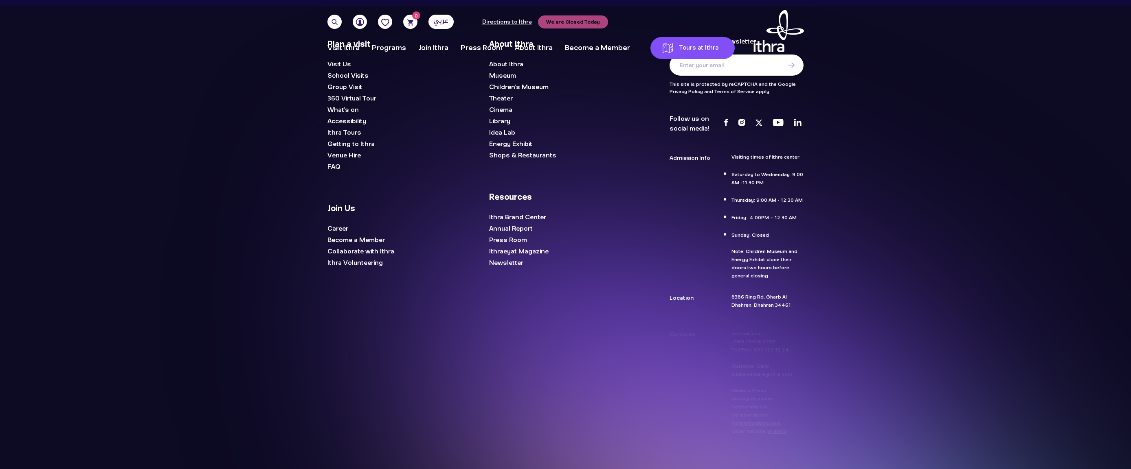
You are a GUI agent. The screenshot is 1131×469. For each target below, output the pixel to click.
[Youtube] (778, 123)
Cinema (500, 110)
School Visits (348, 75)
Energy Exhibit (510, 144)
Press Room (482, 48)
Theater (501, 98)
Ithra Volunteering (355, 262)
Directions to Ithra (507, 22)
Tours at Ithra (690, 47)
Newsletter (506, 262)
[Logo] (778, 34)
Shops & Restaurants (522, 155)
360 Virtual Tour (351, 98)
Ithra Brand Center (517, 217)
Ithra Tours (344, 132)
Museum (502, 75)
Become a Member (597, 48)
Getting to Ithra (351, 144)
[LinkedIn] (798, 123)
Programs (389, 48)
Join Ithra (433, 48)
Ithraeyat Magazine (519, 251)
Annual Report (511, 228)
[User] (360, 22)
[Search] (334, 22)
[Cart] (410, 22)
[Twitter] (758, 123)
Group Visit (344, 87)
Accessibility (346, 121)
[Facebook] (726, 123)
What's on (343, 110)
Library (499, 121)
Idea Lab (502, 132)
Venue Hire (344, 155)
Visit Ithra (343, 48)
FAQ (333, 166)
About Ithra (534, 48)
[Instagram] (741, 123)
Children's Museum (519, 87)
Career (337, 228)
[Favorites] (385, 22)
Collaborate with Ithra (360, 251)
